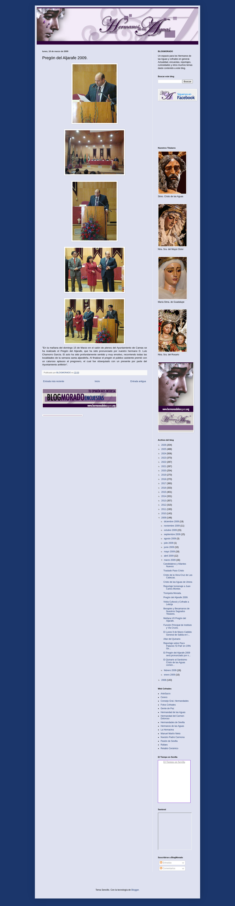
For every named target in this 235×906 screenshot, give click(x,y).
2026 (164, 445)
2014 (164, 496)
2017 (164, 483)
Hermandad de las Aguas (173, 712)
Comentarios (167, 868)
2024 (164, 453)
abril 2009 (169, 556)
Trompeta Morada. (172, 593)
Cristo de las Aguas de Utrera (177, 582)
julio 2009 (169, 543)
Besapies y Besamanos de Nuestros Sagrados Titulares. (176, 611)
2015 (164, 492)
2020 (164, 470)
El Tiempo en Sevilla (174, 762)
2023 (164, 457)
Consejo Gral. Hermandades (175, 701)
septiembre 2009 (172, 534)
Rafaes (164, 744)
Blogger (135, 890)
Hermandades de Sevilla (173, 722)
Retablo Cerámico (169, 748)
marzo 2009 (170, 560)
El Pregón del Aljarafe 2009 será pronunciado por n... (177, 654)
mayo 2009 (170, 551)
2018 (164, 479)
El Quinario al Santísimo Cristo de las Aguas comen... (175, 662)
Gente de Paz (167, 708)
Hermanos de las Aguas (172, 726)
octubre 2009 (170, 530)
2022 (164, 462)
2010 (164, 513)
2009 (164, 517)
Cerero (164, 697)
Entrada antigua (138, 381)
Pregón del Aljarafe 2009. (175, 597)
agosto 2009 (170, 538)
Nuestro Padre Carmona (173, 737)
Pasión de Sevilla (169, 741)
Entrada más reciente (53, 381)
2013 (164, 500)
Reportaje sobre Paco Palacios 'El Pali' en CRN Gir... (177, 646)
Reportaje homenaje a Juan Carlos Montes (176, 587)
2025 (164, 449)
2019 (164, 475)
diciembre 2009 (172, 521)
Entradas (165, 862)
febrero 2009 (170, 670)
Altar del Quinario (171, 639)
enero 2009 (170, 674)
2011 (164, 509)
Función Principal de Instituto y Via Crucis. (177, 626)
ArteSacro (165, 693)
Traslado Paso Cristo (173, 570)
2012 (164, 505)
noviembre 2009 (172, 525)
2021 (164, 466)
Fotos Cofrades (168, 705)
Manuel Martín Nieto (170, 733)
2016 (164, 488)
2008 (164, 680)
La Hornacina (167, 729)
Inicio (97, 381)
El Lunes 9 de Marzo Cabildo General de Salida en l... (177, 633)
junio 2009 (169, 547)
